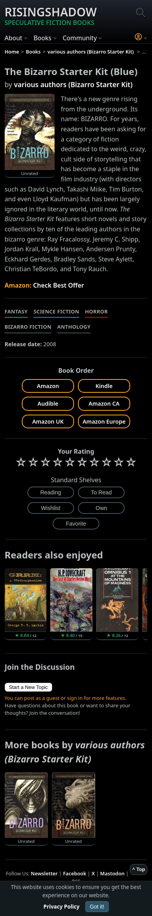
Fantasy (16, 311)
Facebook (75, 873)
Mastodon (112, 873)
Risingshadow (51, 15)
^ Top (138, 869)
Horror (96, 311)
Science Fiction (56, 311)
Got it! (97, 906)
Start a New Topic (28, 687)
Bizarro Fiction (28, 326)
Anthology (73, 326)
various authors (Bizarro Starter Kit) (73, 84)
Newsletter (44, 873)
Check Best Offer (58, 285)
